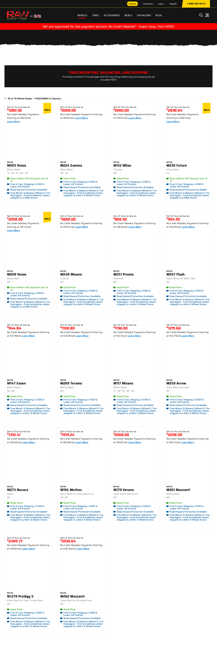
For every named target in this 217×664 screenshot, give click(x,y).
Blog (159, 15)
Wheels (82, 15)
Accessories (112, 15)
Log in (161, 3)
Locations (148, 3)
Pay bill (173, 3)
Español (132, 3)
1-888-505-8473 (196, 4)
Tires (95, 15)
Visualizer (144, 15)
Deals (128, 15)
